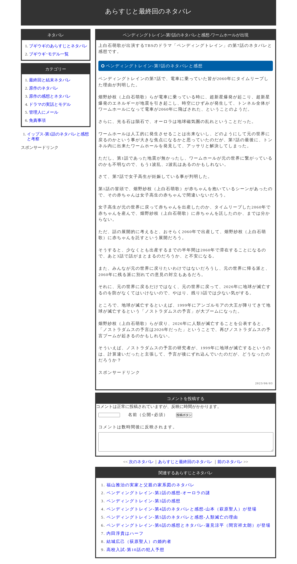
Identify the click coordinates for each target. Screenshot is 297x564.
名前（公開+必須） (148, 414)
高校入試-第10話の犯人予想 (135, 553)
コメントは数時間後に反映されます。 (137, 427)
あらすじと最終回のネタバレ (148, 11)
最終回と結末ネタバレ (50, 80)
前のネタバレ (229, 465)
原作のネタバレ (43, 88)
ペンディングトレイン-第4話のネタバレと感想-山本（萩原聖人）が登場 (182, 512)
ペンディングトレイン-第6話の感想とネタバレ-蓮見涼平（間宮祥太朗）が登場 (189, 528)
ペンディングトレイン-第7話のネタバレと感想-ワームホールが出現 (186, 35)
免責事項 (37, 120)
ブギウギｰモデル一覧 (49, 54)
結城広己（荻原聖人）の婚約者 (139, 545)
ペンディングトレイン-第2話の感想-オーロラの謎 (158, 496)
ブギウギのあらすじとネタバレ (58, 46)
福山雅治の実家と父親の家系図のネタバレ (151, 488)
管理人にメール (43, 112)
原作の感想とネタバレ (50, 96)
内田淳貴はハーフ (125, 537)
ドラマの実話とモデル (50, 104)
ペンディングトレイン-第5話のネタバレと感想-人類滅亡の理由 (172, 520)
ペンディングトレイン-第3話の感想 (144, 504)
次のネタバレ (141, 465)
